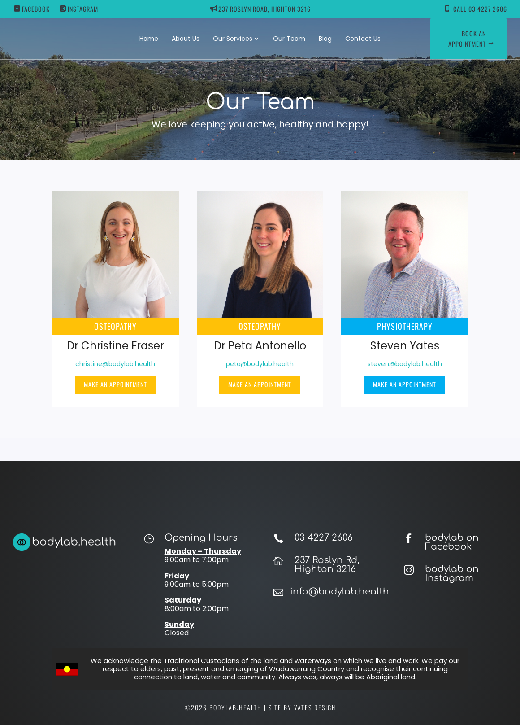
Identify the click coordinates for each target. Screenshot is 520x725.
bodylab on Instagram (452, 573)
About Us (185, 38)
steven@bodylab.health (405, 363)
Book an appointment (467, 39)
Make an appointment (115, 384)
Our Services (232, 38)
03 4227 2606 (324, 538)
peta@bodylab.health (260, 363)
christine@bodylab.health (115, 363)
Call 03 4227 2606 (480, 8)
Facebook (36, 8)
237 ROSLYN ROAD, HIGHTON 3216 (264, 8)
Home (148, 38)
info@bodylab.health (339, 591)
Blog (325, 38)
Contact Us (363, 38)
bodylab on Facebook (452, 542)
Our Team (289, 38)
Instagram (83, 8)
